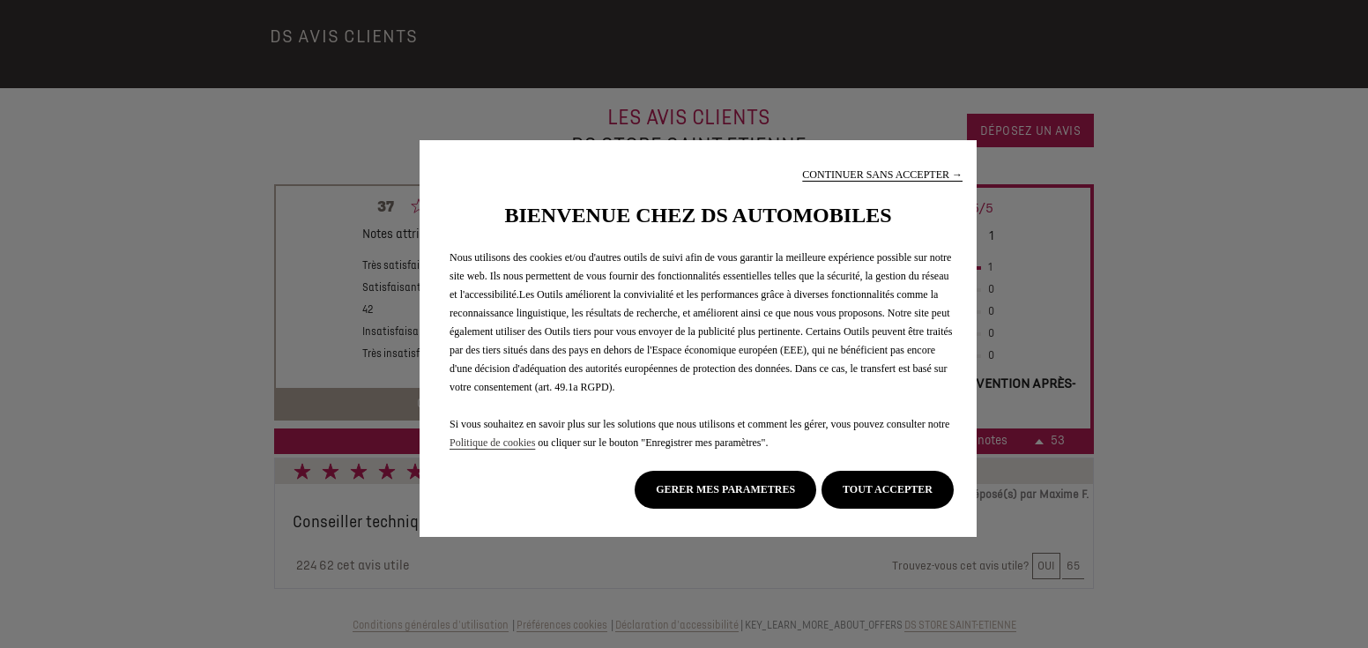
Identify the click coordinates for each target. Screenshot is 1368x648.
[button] (882, 175)
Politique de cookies (492, 442)
